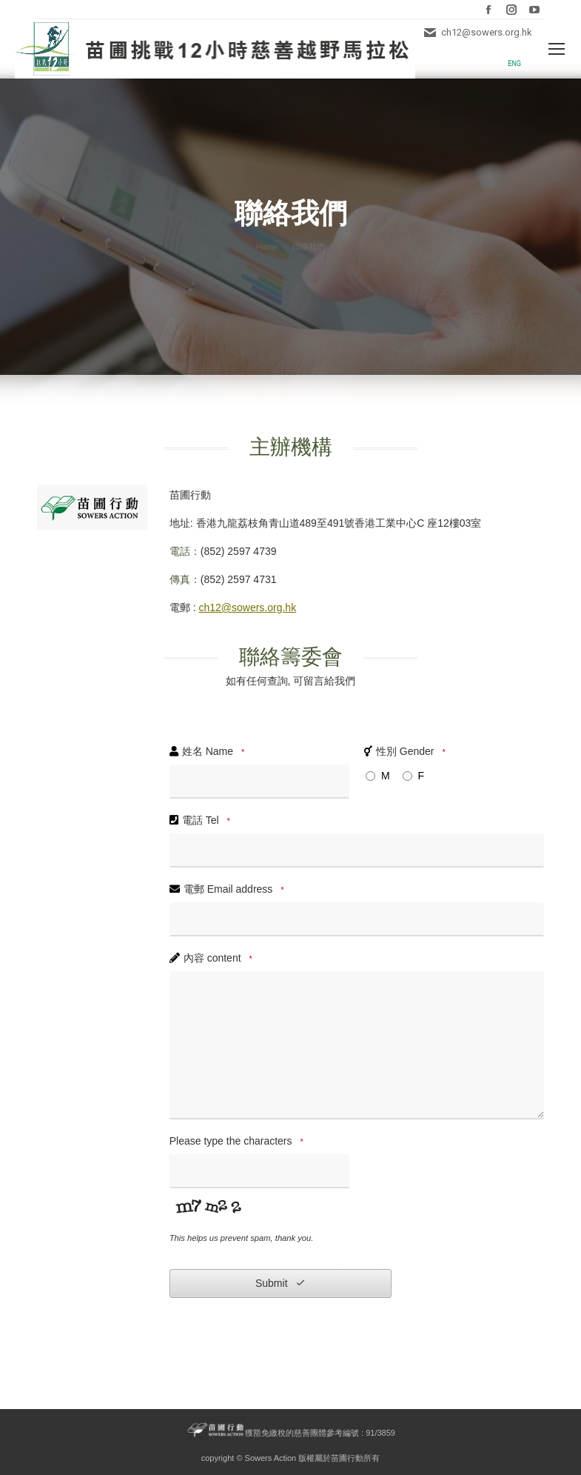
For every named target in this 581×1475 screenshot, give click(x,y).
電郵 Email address (236, 889)
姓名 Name (215, 752)
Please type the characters (238, 1141)
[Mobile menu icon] (556, 49)
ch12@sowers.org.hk (247, 607)
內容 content (220, 958)
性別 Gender (413, 752)
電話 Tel (208, 820)
